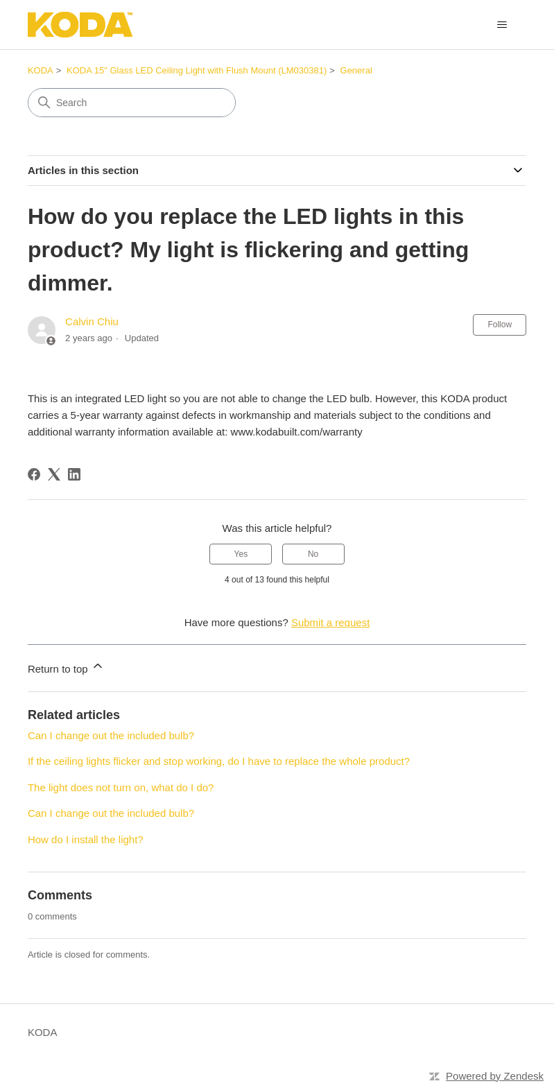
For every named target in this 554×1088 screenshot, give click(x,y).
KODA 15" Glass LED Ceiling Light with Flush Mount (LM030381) (197, 70)
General (356, 70)
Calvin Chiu (92, 321)
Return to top (66, 667)
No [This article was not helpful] (313, 554)
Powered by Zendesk (495, 1076)
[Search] (131, 102)
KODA (40, 70)
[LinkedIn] (74, 474)
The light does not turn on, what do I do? (121, 787)
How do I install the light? (86, 839)
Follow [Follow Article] (499, 324)
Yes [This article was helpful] (241, 554)
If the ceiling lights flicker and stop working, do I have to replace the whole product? (219, 761)
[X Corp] (54, 474)
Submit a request (330, 622)
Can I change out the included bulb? (111, 735)
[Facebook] (34, 474)
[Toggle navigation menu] (501, 25)
